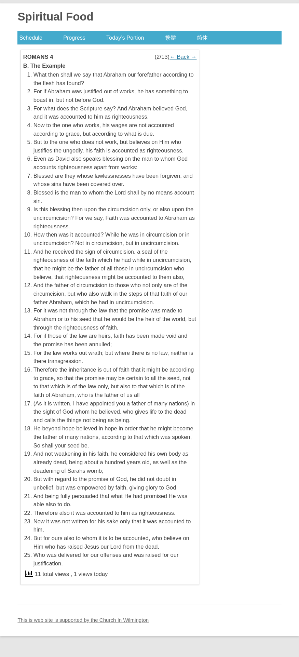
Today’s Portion (125, 38)
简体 (202, 38)
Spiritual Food (55, 16)
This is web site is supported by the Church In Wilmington (83, 620)
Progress (74, 38)
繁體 (170, 38)
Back (183, 57)
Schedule (30, 38)
